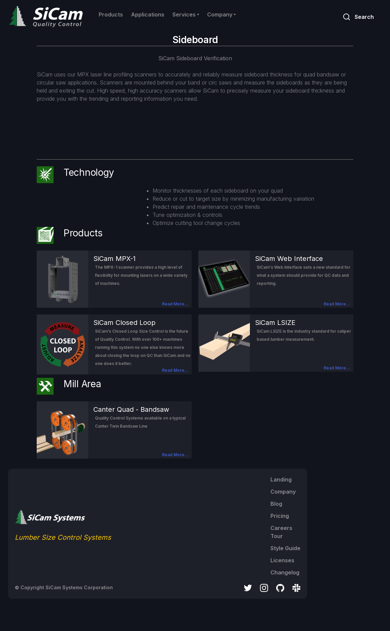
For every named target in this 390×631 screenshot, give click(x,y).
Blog (276, 503)
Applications (147, 14)
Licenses (282, 560)
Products (111, 14)
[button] (185, 14)
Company (283, 491)
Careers (281, 528)
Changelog (284, 572)
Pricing (279, 515)
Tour (276, 536)
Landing (281, 479)
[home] (47, 16)
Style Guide (285, 548)
